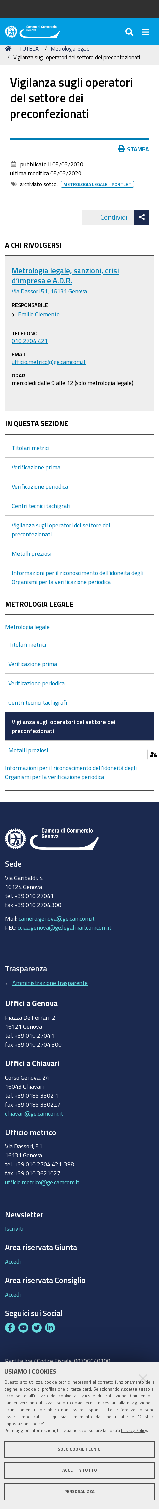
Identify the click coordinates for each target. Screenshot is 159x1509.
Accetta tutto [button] (79, 1470)
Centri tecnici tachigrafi (41, 506)
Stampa (133, 149)
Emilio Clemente (39, 314)
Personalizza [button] (79, 1491)
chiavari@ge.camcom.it (34, 1113)
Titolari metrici (30, 448)
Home (9, 48)
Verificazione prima (36, 467)
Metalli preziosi (31, 553)
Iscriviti (14, 1228)
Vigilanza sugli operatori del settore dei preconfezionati (63, 726)
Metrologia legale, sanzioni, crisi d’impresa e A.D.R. (65, 275)
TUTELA (29, 48)
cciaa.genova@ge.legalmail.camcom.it (64, 927)
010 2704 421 (30, 341)
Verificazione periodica (40, 486)
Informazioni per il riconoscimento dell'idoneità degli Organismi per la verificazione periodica (71, 772)
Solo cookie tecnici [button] (80, 1449)
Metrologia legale (70, 48)
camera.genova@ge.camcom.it (57, 918)
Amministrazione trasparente (50, 983)
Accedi (13, 1261)
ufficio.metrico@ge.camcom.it (49, 362)
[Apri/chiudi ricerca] (130, 31)
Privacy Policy (134, 1430)
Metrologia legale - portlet (97, 184)
